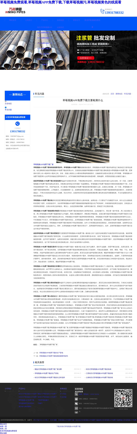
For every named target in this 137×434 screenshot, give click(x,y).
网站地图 (3, 433)
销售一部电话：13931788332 (88, 394)
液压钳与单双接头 (24, 406)
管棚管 (40, 403)
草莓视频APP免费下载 (26, 399)
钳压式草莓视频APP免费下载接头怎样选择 (49, 377)
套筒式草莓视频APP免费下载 (28, 396)
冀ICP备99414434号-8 (40, 419)
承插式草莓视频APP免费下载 (47, 396)
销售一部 (3, 426)
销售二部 (3, 428)
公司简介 (28, 20)
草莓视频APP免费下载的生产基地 (50, 352)
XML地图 (51, 419)
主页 (113, 94)
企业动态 (13, 104)
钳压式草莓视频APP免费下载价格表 (98, 369)
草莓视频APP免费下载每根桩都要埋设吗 (52, 356)
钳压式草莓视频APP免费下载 (28, 393)
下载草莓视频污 (43, 399)
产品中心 (44, 20)
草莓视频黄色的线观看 (26, 403)
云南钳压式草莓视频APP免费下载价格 (98, 377)
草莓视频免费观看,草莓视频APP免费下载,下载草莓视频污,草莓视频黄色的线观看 (60, 2)
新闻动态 (60, 20)
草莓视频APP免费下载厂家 (42, 164)
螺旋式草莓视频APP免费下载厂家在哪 (47, 369)
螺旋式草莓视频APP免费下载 (47, 393)
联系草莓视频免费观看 (92, 23)
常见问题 (13, 110)
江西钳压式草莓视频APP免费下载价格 (98, 373)
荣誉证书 (76, 20)
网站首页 (12, 20)
